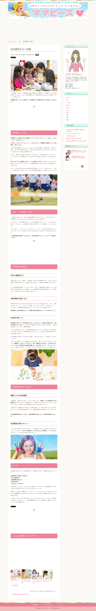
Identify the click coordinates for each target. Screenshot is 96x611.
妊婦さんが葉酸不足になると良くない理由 (76, 140)
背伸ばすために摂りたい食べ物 (73, 138)
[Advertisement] (48, 30)
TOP (12, 41)
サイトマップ (61, 604)
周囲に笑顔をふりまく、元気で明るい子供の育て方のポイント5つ (79, 152)
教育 (37, 54)
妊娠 (67, 97)
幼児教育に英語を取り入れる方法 (21, 594)
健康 (67, 112)
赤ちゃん (68, 105)
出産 (67, 100)
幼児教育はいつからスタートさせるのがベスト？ (47, 581)
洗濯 (67, 117)
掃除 (67, 115)
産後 (69, 102)
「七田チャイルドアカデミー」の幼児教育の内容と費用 (37, 581)
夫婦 (67, 110)
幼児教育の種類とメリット (15, 581)
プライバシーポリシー (48, 604)
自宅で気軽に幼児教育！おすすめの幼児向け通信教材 (26, 581)
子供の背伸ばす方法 (71, 135)
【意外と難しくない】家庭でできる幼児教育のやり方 (42, 591)
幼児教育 (16, 585)
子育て (68, 107)
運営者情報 (35, 604)
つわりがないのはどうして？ (73, 133)
